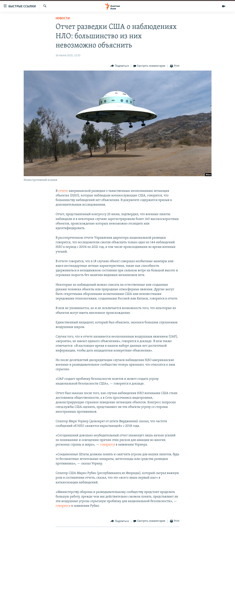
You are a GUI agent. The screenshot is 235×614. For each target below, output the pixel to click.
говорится (107, 444)
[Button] (120, 66)
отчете (63, 191)
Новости (63, 18)
